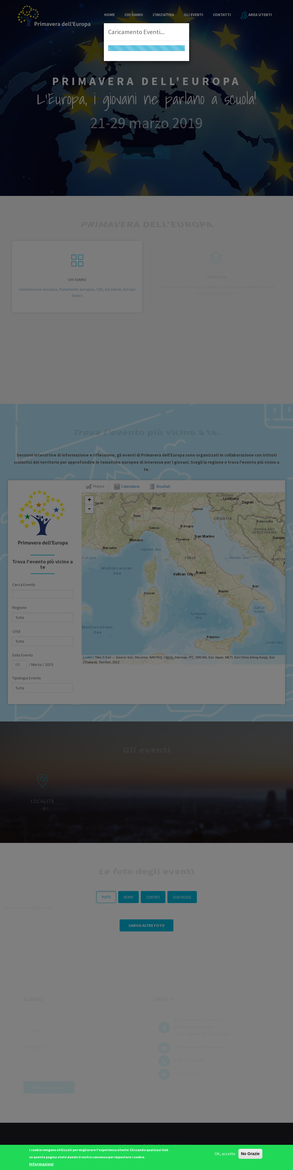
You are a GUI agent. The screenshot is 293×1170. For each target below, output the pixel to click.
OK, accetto (225, 1153)
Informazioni (41, 1164)
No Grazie (250, 1153)
